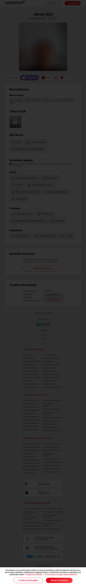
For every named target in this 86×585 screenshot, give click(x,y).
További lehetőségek (28, 580)
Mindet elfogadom (59, 580)
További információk (33, 574)
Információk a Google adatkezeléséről (61, 574)
